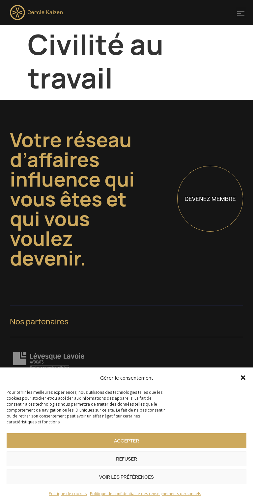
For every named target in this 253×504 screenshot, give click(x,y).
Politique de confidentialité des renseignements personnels (145, 493)
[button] (243, 377)
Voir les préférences (126, 476)
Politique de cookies (68, 493)
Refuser (126, 458)
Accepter (126, 440)
